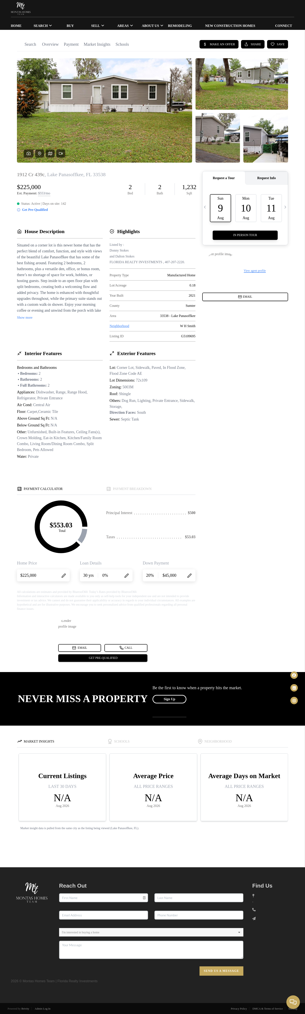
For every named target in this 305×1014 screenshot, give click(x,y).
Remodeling (180, 26)
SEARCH (43, 26)
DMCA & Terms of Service (267, 1008)
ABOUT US (152, 26)
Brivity (25, 1008)
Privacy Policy (239, 1008)
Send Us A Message (221, 970)
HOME (16, 26)
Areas (125, 26)
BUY (70, 26)
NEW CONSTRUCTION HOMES (230, 26)
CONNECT (283, 26)
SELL (97, 26)
